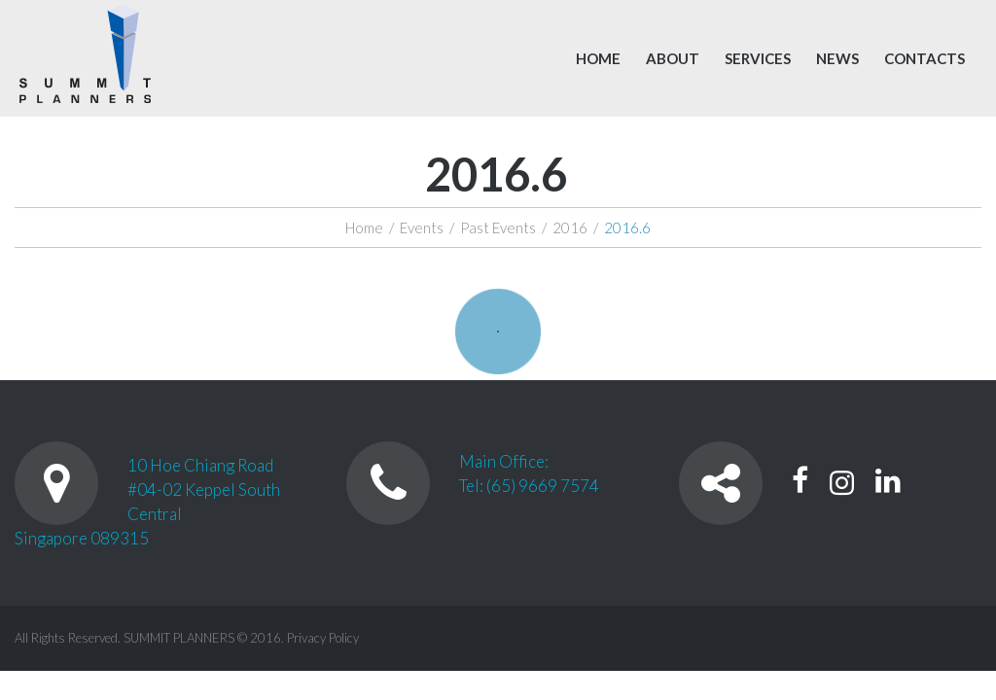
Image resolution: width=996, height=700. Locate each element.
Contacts (924, 58)
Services (758, 58)
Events (422, 227)
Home (598, 58)
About (672, 58)
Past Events (498, 227)
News (837, 58)
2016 (569, 227)
